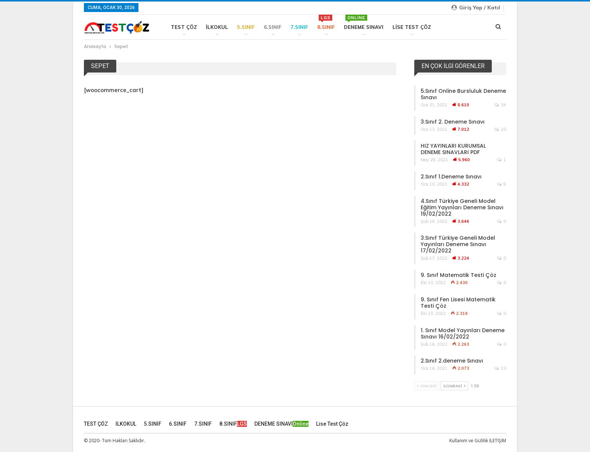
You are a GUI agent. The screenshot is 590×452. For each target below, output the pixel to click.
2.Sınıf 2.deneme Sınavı (452, 360)
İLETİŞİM (497, 440)
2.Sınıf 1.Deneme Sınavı (451, 176)
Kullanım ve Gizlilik (468, 440)
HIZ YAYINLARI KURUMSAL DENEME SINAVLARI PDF (453, 149)
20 (500, 129)
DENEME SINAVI (363, 22)
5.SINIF (246, 27)
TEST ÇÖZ (184, 27)
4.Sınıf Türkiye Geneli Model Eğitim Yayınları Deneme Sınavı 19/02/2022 (462, 207)
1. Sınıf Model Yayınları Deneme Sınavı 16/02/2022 (463, 333)
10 (500, 368)
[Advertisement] (240, 153)
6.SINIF (272, 27)
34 (500, 104)
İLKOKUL (217, 27)
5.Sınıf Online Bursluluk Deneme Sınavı (463, 94)
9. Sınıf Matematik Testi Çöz (458, 275)
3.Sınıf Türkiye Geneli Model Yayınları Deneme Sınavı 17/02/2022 (458, 244)
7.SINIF (299, 27)
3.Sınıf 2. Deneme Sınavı (453, 121)
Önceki (426, 386)
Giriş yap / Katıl (476, 7)
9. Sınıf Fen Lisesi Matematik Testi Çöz (458, 303)
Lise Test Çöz (411, 27)
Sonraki (454, 386)
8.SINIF (326, 22)
